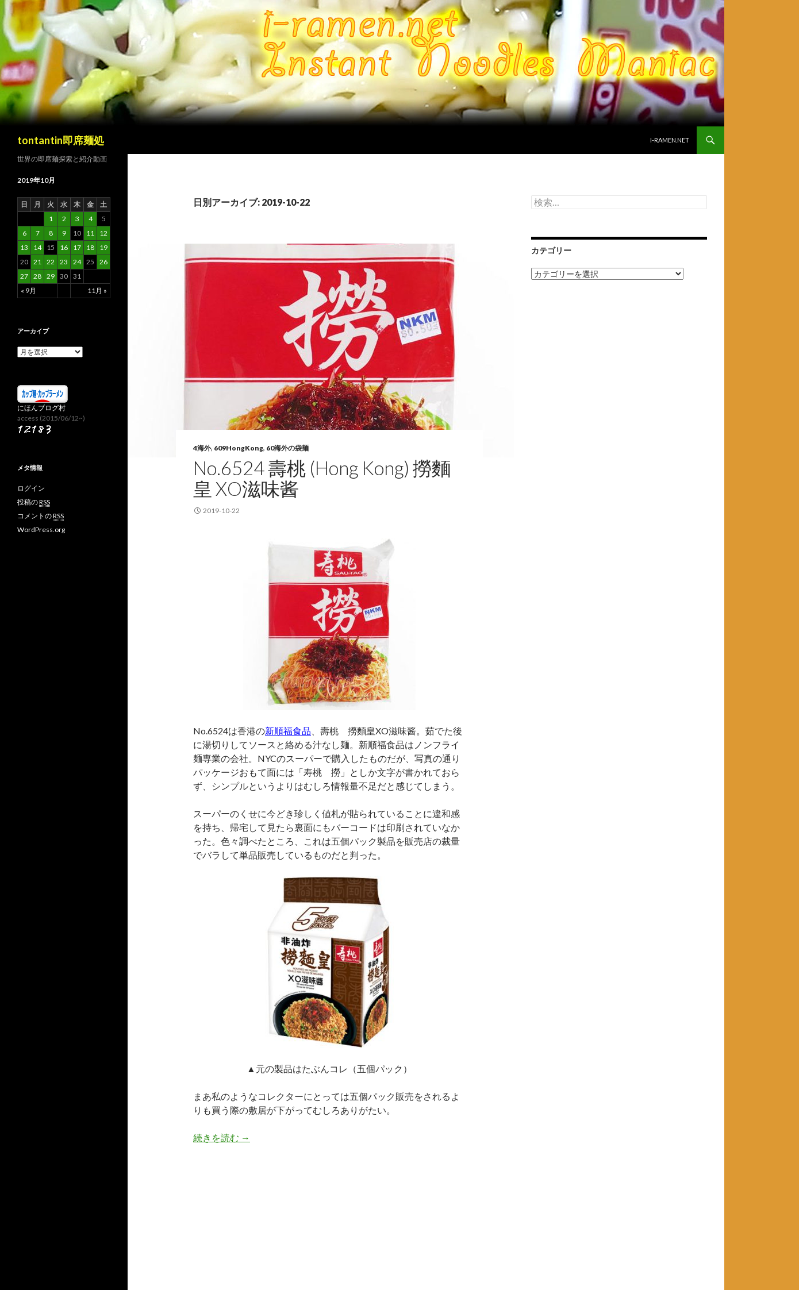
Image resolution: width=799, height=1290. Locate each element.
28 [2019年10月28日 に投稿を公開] (37, 276)
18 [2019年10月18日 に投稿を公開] (90, 247)
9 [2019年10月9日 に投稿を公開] (64, 233)
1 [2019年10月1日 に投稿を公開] (51, 218)
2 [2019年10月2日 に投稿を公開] (64, 218)
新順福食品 (288, 730)
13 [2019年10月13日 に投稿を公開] (24, 247)
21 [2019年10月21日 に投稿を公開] (37, 261)
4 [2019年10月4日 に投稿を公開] (91, 218)
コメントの (40, 516)
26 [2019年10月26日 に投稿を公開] (103, 261)
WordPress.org (41, 529)
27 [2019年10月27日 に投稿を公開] (24, 276)
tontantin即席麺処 (60, 140)
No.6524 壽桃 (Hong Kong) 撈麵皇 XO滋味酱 (322, 478)
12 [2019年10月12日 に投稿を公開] (103, 233)
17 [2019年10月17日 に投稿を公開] (77, 247)
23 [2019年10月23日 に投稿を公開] (64, 261)
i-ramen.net (669, 140)
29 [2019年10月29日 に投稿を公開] (51, 276)
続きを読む (221, 1137)
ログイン (31, 488)
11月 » (97, 290)
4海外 (202, 448)
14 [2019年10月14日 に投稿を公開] (37, 247)
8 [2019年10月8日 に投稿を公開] (51, 233)
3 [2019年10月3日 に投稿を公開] (77, 218)
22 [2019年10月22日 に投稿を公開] (51, 261)
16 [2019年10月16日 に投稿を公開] (64, 247)
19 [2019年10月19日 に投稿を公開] (103, 247)
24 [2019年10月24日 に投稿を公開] (77, 261)
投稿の (33, 502)
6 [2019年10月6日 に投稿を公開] (24, 233)
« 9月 (28, 290)
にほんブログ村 (41, 407)
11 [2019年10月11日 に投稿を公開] (90, 233)
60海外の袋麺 (287, 448)
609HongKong (238, 448)
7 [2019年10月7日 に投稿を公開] (38, 233)
